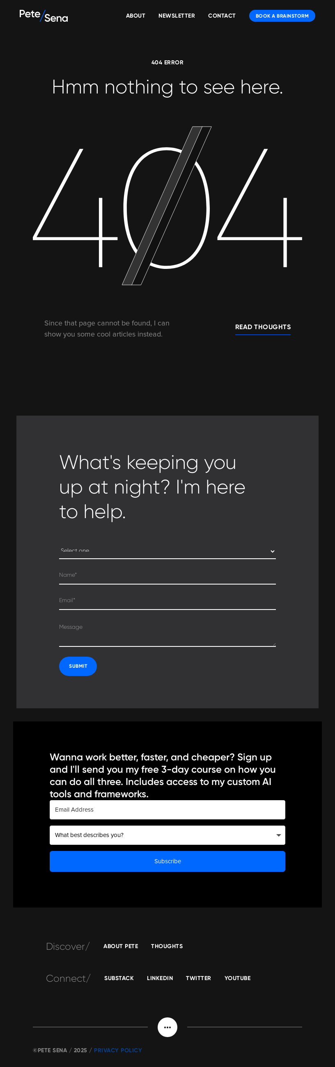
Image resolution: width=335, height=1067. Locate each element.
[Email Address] (167, 809)
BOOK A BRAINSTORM (282, 16)
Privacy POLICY (118, 1050)
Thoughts (167, 946)
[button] (167, 1027)
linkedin (160, 978)
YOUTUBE (238, 978)
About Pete (120, 946)
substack (119, 978)
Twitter (198, 978)
